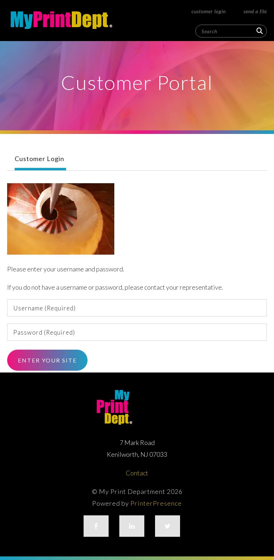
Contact (137, 473)
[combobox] (231, 31)
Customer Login (208, 11)
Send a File (255, 11)
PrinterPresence (156, 503)
